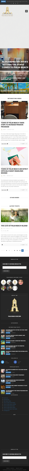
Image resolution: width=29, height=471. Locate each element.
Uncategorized (6, 410)
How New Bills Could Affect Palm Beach (15, 375)
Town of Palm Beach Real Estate (18, 75)
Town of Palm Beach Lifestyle (8, 59)
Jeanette (4, 129)
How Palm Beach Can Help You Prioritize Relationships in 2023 (15, 346)
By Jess (12, 382)
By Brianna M (13, 332)
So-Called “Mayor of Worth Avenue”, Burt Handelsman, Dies (13, 78)
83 (17, 250)
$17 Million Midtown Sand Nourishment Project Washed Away (15, 380)
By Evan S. (13, 372)
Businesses (5, 398)
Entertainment (6, 399)
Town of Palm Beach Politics (9, 407)
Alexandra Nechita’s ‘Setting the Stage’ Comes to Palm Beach (15, 64)
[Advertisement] (14, 32)
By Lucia (12, 387)
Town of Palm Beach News (6, 75)
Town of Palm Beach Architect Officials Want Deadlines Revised (14, 171)
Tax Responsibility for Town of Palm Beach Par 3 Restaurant (17, 391)
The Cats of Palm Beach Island (14, 226)
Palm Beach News (4, 89)
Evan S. (4, 175)
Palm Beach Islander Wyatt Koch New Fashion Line (16, 370)
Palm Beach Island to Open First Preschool (13, 91)
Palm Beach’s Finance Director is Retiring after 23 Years (16, 352)
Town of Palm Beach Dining (9, 402)
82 (14, 250)
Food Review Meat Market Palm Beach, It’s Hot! (16, 385)
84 (19, 250)
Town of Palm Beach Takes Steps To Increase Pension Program (12, 125)
